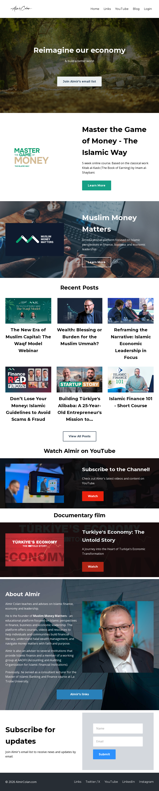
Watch (93, 496)
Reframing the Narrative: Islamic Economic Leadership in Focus (131, 343)
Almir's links (79, 694)
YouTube (122, 9)
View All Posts (80, 436)
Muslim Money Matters (50, 616)
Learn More (96, 185)
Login (148, 9)
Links (107, 9)
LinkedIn (128, 781)
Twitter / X (93, 781)
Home (95, 9)
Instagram (146, 781)
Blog (136, 9)
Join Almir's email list (79, 81)
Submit (104, 754)
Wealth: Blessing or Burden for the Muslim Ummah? (79, 336)
